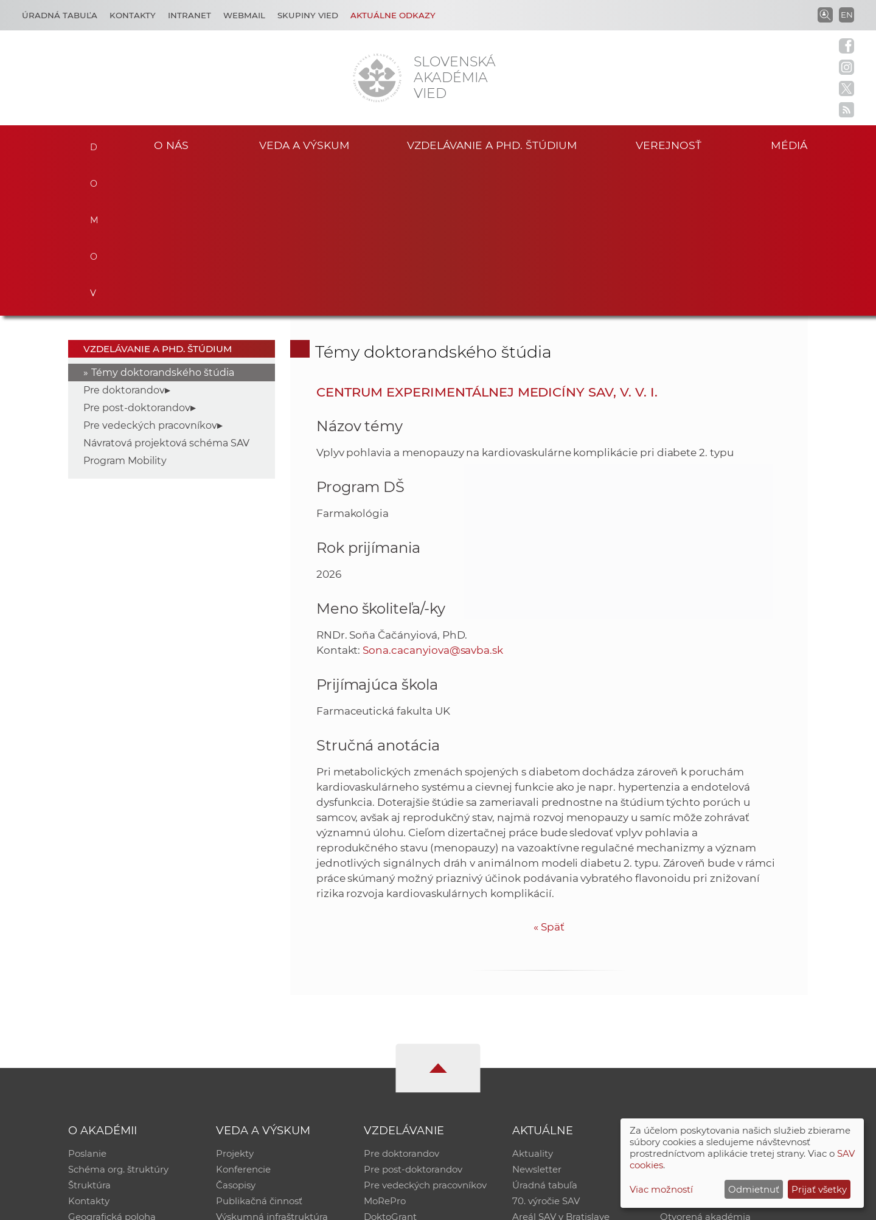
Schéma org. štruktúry (118, 1019)
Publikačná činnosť (259, 1051)
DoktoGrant (390, 1067)
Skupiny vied (307, 15)
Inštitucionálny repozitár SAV (725, 1004)
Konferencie (243, 1019)
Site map (617, 1205)
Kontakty (132, 15)
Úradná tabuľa (544, 1035)
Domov (92, 143)
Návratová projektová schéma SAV (166, 293)
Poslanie (87, 1004)
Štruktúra (89, 1035)
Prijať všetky (819, 1189)
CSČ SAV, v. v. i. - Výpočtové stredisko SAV (249, 1205)
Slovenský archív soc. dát (715, 1019)
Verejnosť (668, 145)
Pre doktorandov (124, 240)
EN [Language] (847, 14)
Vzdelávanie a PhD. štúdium (492, 145)
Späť (549, 777)
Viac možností (661, 1189)
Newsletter (536, 1019)
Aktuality (532, 1004)
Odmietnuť (753, 1189)
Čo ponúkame (544, 1083)
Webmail (244, 15)
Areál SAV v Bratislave (561, 1067)
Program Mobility (125, 311)
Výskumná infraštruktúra (272, 1067)
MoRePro (385, 1051)
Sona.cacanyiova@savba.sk (433, 500)
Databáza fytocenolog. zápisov (728, 1035)
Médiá (789, 145)
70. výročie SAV (546, 1051)
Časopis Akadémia (702, 1051)
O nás (171, 145)
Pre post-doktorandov (136, 258)
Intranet (189, 15)
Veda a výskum (304, 145)
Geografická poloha (112, 1067)
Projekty (235, 1004)
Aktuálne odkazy (393, 15)
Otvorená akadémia (705, 1067)
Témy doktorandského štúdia (162, 223)
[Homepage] (377, 78)
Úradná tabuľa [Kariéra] (59, 15)
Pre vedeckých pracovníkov (150, 276)
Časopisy (235, 1035)
